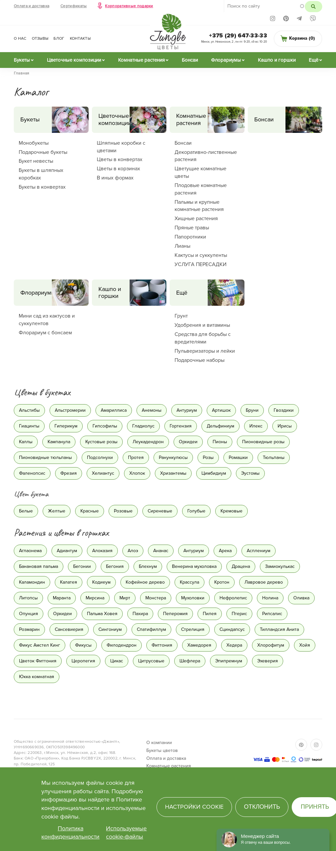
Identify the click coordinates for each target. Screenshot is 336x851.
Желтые (56, 511)
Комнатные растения (141, 60)
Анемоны (151, 410)
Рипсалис (272, 613)
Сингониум (110, 629)
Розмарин (29, 629)
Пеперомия (175, 613)
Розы (208, 457)
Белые (26, 511)
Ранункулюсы (173, 457)
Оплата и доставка (31, 6)
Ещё (313, 60)
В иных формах (115, 178)
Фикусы (83, 645)
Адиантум (67, 550)
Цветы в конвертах (119, 159)
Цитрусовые (151, 661)
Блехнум (148, 566)
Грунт (181, 316)
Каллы (25, 442)
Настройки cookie (194, 806)
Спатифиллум (151, 629)
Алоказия (102, 550)
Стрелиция (192, 629)
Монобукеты (34, 143)
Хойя (304, 645)
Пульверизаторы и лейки (205, 351)
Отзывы (40, 38)
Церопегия (83, 661)
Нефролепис (233, 598)
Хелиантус (103, 473)
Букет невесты (36, 161)
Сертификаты (73, 6)
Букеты (22, 60)
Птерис (239, 613)
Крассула (189, 582)
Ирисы (285, 426)
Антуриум (187, 410)
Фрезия (68, 473)
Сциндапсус (232, 629)
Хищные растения (196, 218)
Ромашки (238, 457)
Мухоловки (192, 598)
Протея (136, 457)
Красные (89, 511)
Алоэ (133, 550)
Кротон (221, 582)
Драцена (241, 566)
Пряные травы (192, 227)
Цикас (116, 661)
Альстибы (29, 410)
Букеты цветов (162, 750)
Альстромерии (70, 410)
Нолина (270, 598)
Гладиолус (143, 426)
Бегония (115, 566)
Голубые (196, 511)
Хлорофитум (270, 645)
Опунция (28, 613)
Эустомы (250, 473)
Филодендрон (121, 645)
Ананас (160, 550)
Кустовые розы (101, 442)
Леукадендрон (148, 442)
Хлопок (137, 473)
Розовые (123, 511)
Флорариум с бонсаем (45, 332)
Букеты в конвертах (42, 187)
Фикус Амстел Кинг (39, 645)
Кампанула (59, 442)
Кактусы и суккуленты (201, 255)
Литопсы (28, 598)
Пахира (140, 613)
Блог (58, 38)
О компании (159, 742)
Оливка (301, 598)
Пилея (210, 613)
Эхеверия (267, 661)
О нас (20, 38)
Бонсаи (190, 60)
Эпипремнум (228, 661)
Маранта (62, 598)
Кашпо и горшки (277, 60)
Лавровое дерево (263, 582)
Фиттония (162, 645)
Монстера (155, 598)
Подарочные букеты (43, 152)
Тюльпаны (273, 457)
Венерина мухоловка (194, 566)
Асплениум (258, 550)
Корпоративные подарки (129, 6)
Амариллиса (114, 410)
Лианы (182, 246)
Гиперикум (65, 426)
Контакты (80, 38)
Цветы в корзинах (118, 168)
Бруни (252, 410)
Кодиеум (101, 582)
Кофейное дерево (145, 582)
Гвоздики (284, 410)
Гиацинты (29, 426)
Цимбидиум (213, 473)
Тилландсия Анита (279, 629)
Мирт (124, 598)
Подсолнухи (100, 457)
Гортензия (181, 426)
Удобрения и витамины (202, 325)
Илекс (255, 426)
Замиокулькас (280, 566)
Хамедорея (199, 645)
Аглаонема (30, 550)
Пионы (220, 442)
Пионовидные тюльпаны (45, 457)
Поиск (313, 6)
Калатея (68, 582)
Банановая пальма (38, 566)
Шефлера (189, 661)
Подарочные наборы (199, 360)
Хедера (234, 645)
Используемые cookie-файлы (126, 833)
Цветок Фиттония (37, 661)
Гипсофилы (105, 426)
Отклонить (262, 806)
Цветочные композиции (74, 60)
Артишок (221, 410)
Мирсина (95, 598)
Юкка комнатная (36, 676)
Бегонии (82, 566)
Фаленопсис (32, 473)
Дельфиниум (220, 426)
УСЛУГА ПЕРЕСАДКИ (200, 264)
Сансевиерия (69, 629)
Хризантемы (173, 473)
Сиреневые (160, 511)
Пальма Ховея (102, 613)
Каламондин (32, 582)
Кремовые (231, 511)
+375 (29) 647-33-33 (238, 35)
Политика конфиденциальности (70, 833)
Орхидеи (188, 442)
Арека (225, 550)
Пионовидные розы (263, 442)
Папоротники (190, 237)
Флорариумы (226, 60)
